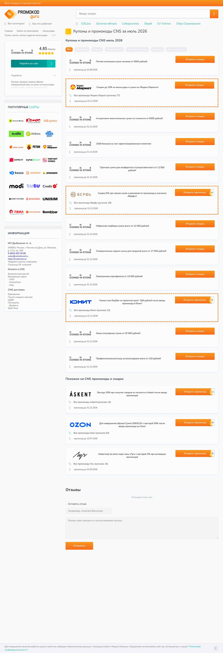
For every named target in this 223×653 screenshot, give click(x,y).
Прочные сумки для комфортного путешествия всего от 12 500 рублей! (132, 189)
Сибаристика (130, 23)
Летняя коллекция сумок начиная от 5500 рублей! (122, 70)
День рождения (176, 56)
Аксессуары (49, 30)
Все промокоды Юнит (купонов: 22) (91, 344)
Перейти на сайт (37, 59)
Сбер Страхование (188, 23)
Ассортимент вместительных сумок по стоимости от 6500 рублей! (130, 133)
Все (69, 56)
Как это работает (40, 24)
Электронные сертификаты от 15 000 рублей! (120, 307)
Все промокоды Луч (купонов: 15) (89, 512)
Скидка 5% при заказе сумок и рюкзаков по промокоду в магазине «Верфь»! (132, 217)
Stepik (148, 23)
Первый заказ (114, 56)
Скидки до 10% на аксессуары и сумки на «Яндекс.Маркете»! (129, 98)
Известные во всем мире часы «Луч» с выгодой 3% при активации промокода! (132, 505)
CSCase (86, 23)
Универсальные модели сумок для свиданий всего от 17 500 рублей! (132, 280)
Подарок (157, 56)
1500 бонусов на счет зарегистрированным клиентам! (124, 160)
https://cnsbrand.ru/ (17, 254)
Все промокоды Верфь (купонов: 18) (91, 225)
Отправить (79, 596)
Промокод (82, 56)
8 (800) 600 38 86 (17, 249)
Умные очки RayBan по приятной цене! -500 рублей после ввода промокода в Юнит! (132, 336)
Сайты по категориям (28, 30)
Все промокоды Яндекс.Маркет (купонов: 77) (96, 106)
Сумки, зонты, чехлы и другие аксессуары (80, 30)
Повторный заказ (137, 56)
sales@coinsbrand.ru (18, 251)
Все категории (14, 23)
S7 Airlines (164, 23)
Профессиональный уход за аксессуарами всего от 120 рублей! (129, 398)
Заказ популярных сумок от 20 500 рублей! (119, 370)
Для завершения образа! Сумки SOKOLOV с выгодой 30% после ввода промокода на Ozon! (132, 470)
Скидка (97, 56)
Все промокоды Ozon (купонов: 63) (90, 478)
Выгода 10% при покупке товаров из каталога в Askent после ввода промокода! (132, 435)
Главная (9, 30)
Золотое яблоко (106, 23)
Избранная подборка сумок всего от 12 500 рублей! (123, 251)
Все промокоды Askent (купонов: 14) (91, 444)
